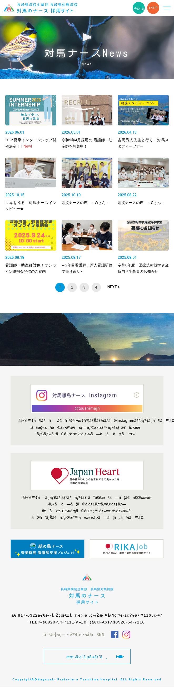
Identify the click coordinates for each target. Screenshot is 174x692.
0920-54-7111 (59, 622)
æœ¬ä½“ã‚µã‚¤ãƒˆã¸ (87, 656)
